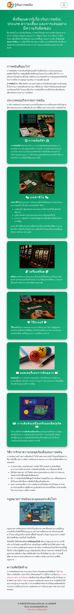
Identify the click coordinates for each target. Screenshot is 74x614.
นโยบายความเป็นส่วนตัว (37, 609)
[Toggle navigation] (64, 5)
